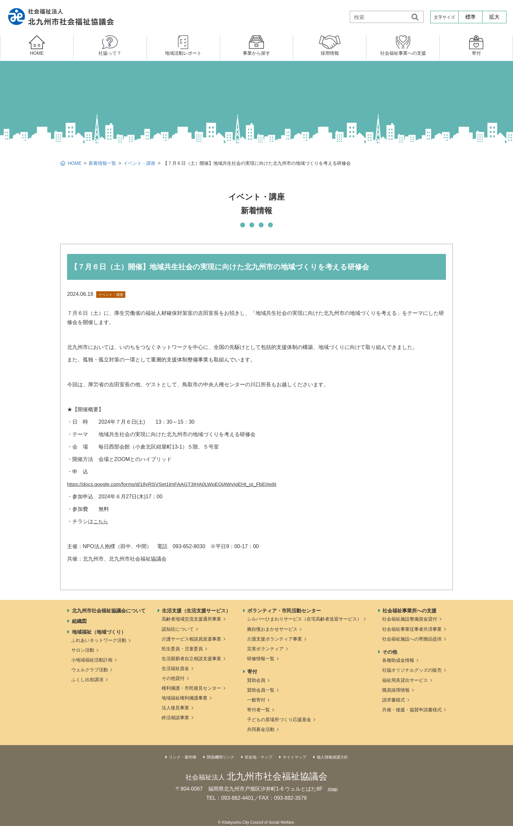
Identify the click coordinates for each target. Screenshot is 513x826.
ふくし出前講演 (87, 679)
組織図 (79, 621)
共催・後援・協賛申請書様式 (412, 709)
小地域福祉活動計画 (92, 660)
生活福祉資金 (175, 668)
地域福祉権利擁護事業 (184, 698)
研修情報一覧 (260, 658)
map (332, 789)
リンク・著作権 (182, 757)
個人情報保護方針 (332, 757)
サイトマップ (294, 757)
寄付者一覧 (258, 709)
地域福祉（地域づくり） (99, 632)
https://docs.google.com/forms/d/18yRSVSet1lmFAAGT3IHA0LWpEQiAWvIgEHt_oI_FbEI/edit (175, 484)
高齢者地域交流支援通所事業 (191, 619)
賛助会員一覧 (260, 690)
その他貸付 (173, 678)
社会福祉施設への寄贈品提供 (412, 639)
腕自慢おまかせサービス (272, 629)
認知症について (178, 629)
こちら (101, 521)
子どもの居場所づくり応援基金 (279, 719)
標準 (470, 17)
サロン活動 (82, 650)
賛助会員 (256, 680)
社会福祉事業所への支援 (409, 610)
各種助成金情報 (398, 660)
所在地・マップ (258, 757)
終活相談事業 (175, 717)
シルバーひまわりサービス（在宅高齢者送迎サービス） (304, 619)
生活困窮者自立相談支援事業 (191, 658)
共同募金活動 (260, 729)
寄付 (252, 671)
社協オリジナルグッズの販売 (412, 670)
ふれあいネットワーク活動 (98, 640)
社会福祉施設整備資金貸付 (409, 619)
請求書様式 (393, 699)
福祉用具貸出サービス (405, 680)
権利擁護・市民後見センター (191, 688)
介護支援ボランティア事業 (274, 639)
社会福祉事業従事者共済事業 (412, 629)
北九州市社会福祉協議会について (109, 610)
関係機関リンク (220, 757)
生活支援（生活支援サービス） (196, 610)
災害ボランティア (265, 648)
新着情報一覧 (102, 163)
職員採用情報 (396, 690)
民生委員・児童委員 (182, 648)
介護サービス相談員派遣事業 (191, 639)
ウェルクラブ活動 (89, 669)
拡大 (494, 17)
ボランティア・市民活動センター (284, 610)
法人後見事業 (175, 707)
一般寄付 (256, 699)
